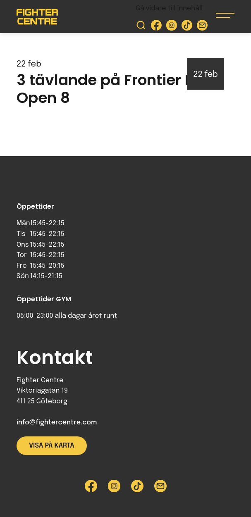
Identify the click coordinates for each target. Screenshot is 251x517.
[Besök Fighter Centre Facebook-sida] (156, 27)
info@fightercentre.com (57, 422)
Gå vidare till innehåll (169, 8)
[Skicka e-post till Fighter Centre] (202, 27)
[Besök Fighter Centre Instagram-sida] (171, 27)
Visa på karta (51, 445)
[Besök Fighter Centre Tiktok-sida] (187, 27)
